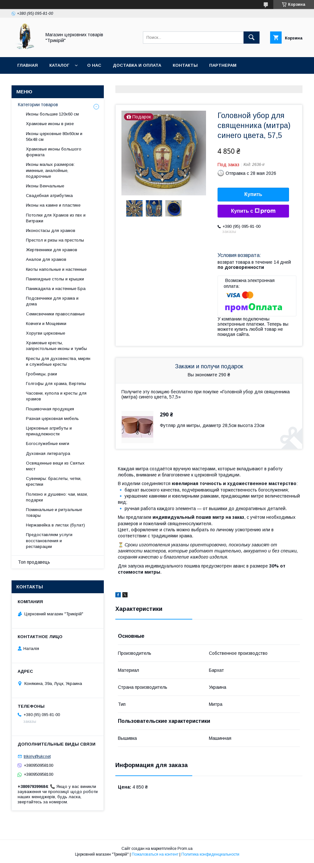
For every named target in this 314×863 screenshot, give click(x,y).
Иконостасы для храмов (50, 230)
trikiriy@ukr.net (37, 756)
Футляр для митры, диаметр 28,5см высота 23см (212, 425)
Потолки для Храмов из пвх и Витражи (56, 218)
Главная (27, 65)
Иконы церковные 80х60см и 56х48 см (54, 136)
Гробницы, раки (41, 374)
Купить (253, 194)
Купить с (253, 211)
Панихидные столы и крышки (55, 279)
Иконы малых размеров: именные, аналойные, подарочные (50, 170)
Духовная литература (48, 453)
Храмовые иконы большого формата (53, 152)
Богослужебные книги (47, 443)
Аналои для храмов (46, 259)
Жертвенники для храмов (51, 249)
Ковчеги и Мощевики (46, 323)
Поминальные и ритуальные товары (54, 512)
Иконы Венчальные (45, 186)
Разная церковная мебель (52, 418)
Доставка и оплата (137, 65)
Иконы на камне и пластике (53, 205)
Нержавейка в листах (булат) (55, 525)
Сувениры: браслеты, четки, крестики (53, 481)
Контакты (185, 65)
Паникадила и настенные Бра (56, 288)
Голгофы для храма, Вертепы (56, 383)
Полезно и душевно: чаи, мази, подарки (57, 497)
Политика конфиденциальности (210, 854)
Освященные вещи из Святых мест (55, 466)
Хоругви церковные (45, 333)
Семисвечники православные (55, 314)
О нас (94, 65)
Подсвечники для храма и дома (52, 301)
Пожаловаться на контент (155, 854)
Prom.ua (185, 848)
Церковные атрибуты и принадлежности (49, 431)
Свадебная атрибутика (49, 195)
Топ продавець (34, 562)
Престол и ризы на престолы (55, 240)
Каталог (59, 65)
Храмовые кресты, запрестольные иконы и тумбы (56, 345)
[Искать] (252, 37)
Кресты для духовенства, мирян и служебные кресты (58, 361)
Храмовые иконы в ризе (50, 123)
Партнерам (222, 65)
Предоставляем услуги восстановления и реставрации (49, 540)
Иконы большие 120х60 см (52, 114)
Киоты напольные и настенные (56, 269)
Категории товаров (38, 104)
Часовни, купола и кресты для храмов (56, 396)
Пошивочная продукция (50, 408)
